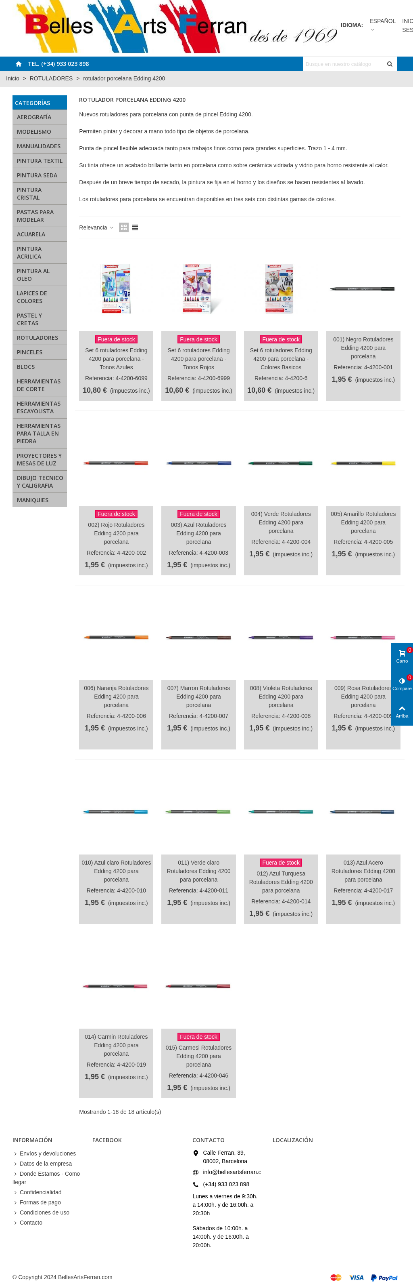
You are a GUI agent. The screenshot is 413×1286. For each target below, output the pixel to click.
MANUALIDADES (38, 146)
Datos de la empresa (42, 1164)
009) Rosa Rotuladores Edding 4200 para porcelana (363, 696)
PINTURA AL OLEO (33, 274)
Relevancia (96, 227)
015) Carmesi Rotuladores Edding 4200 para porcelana (199, 1056)
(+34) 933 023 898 (226, 1184)
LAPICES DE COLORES (32, 297)
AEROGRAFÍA (34, 117)
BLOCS (26, 366)
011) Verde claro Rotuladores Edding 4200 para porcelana (199, 871)
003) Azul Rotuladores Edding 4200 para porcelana (199, 533)
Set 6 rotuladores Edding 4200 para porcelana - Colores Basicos (281, 358)
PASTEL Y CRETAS (29, 319)
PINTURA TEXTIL (40, 160)
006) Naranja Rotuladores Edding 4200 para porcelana (116, 696)
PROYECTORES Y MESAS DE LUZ (39, 459)
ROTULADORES (37, 337)
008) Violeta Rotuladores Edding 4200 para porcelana (281, 696)
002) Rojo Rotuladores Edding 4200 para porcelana (116, 533)
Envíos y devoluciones (44, 1153)
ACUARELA (31, 234)
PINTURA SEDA (37, 175)
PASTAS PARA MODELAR (35, 215)
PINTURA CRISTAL (29, 193)
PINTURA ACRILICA (29, 252)
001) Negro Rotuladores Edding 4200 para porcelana (363, 348)
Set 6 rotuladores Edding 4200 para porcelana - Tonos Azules (116, 358)
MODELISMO (34, 131)
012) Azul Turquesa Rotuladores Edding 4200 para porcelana (281, 882)
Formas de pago (37, 1202)
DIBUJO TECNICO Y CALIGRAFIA (40, 481)
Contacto (27, 1223)
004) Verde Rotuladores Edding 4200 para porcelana (281, 522)
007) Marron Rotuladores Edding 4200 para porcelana (198, 696)
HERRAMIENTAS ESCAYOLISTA (38, 407)
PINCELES (29, 352)
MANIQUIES (32, 500)
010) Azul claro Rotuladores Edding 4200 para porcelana (116, 871)
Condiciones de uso (41, 1212)
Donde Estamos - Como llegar (46, 1177)
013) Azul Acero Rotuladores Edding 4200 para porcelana (363, 871)
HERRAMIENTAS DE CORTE (38, 385)
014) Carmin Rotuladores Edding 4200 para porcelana (116, 1045)
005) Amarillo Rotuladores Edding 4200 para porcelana (363, 522)
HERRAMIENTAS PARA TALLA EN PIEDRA (38, 433)
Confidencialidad (37, 1192)
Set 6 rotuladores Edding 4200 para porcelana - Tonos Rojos (199, 358)
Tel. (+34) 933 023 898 (58, 63)
